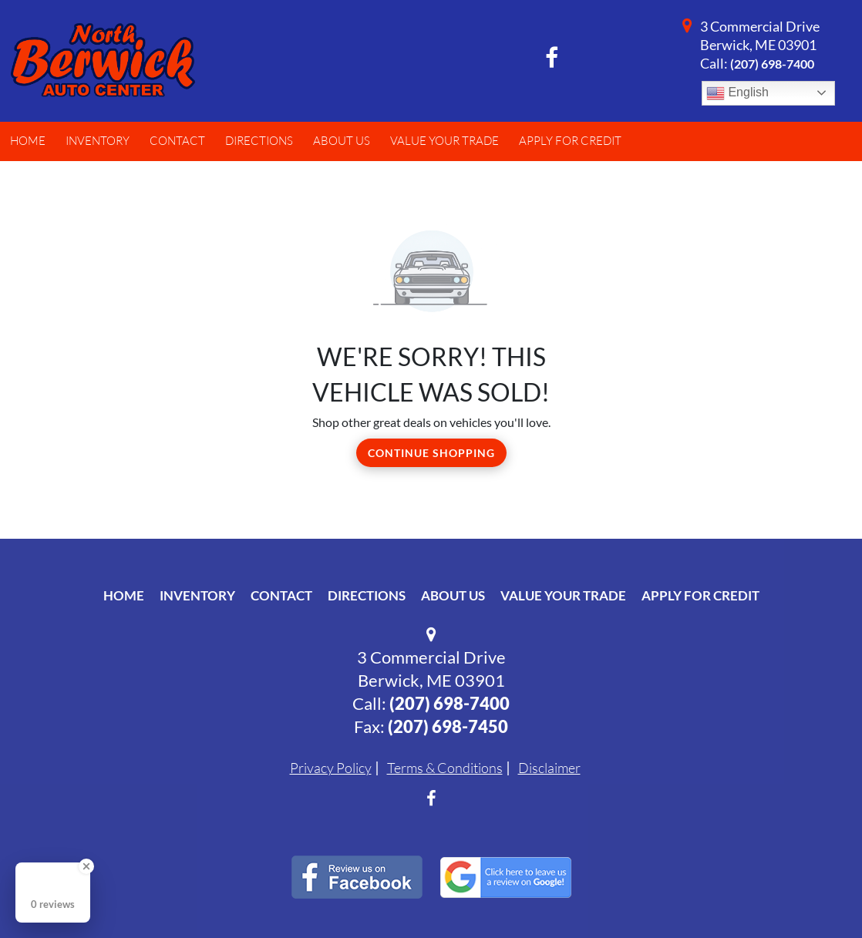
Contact (281, 595)
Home (123, 595)
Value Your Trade (563, 595)
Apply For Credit (700, 595)
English (737, 93)
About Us (453, 595)
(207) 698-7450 (448, 726)
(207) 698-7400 (772, 63)
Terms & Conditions (445, 767)
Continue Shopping (431, 452)
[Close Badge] (86, 866)
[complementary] (815, 892)
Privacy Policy (331, 767)
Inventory (197, 595)
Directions (367, 595)
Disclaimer (549, 767)
